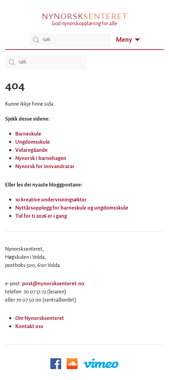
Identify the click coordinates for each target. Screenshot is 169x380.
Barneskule (28, 134)
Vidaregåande (31, 150)
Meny (128, 40)
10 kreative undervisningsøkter (51, 200)
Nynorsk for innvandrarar (44, 166)
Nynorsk (84, 16)
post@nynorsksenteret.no (53, 283)
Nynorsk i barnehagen (40, 158)
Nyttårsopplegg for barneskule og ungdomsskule (71, 208)
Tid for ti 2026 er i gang (41, 216)
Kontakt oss (29, 326)
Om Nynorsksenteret (39, 318)
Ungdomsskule (32, 142)
